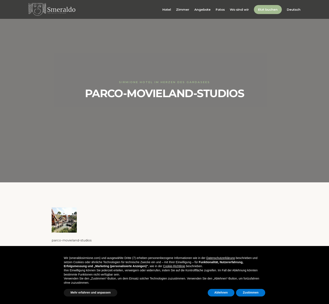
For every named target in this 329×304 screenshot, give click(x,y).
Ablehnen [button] (221, 292)
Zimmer (182, 10)
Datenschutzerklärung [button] (220, 258)
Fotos (220, 10)
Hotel (166, 10)
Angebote (202, 10)
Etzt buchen (268, 9)
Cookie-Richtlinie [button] (174, 266)
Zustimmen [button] (250, 292)
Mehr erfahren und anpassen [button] (90, 292)
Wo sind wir (239, 10)
